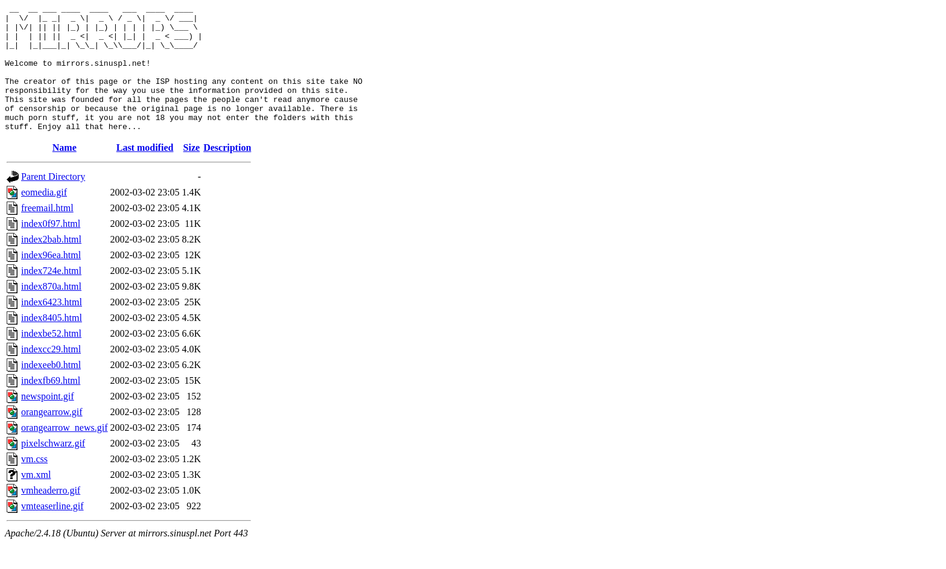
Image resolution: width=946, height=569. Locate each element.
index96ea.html (51, 280)
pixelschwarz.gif (53, 468)
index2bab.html (51, 264)
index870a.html (51, 312)
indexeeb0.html (51, 390)
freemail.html (47, 233)
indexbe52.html (51, 359)
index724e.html (51, 296)
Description (227, 173)
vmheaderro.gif (50, 515)
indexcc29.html (51, 374)
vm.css (34, 484)
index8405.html (51, 343)
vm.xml (36, 500)
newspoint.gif (47, 421)
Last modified (145, 173)
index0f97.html (50, 249)
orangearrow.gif (52, 437)
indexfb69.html (50, 406)
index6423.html (51, 327)
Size (191, 173)
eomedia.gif (44, 217)
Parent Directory (53, 202)
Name (64, 173)
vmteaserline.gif (52, 531)
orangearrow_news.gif (64, 453)
